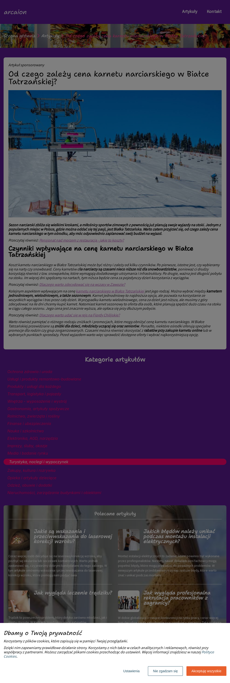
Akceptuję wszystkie (206, 671)
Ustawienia (131, 671)
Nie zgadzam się (165, 671)
